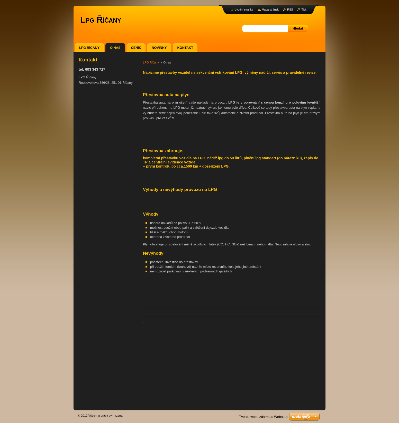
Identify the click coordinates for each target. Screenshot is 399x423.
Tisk (303, 9)
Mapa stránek (270, 9)
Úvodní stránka (243, 9)
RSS (290, 9)
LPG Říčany (151, 62)
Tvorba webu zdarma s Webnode (263, 417)
